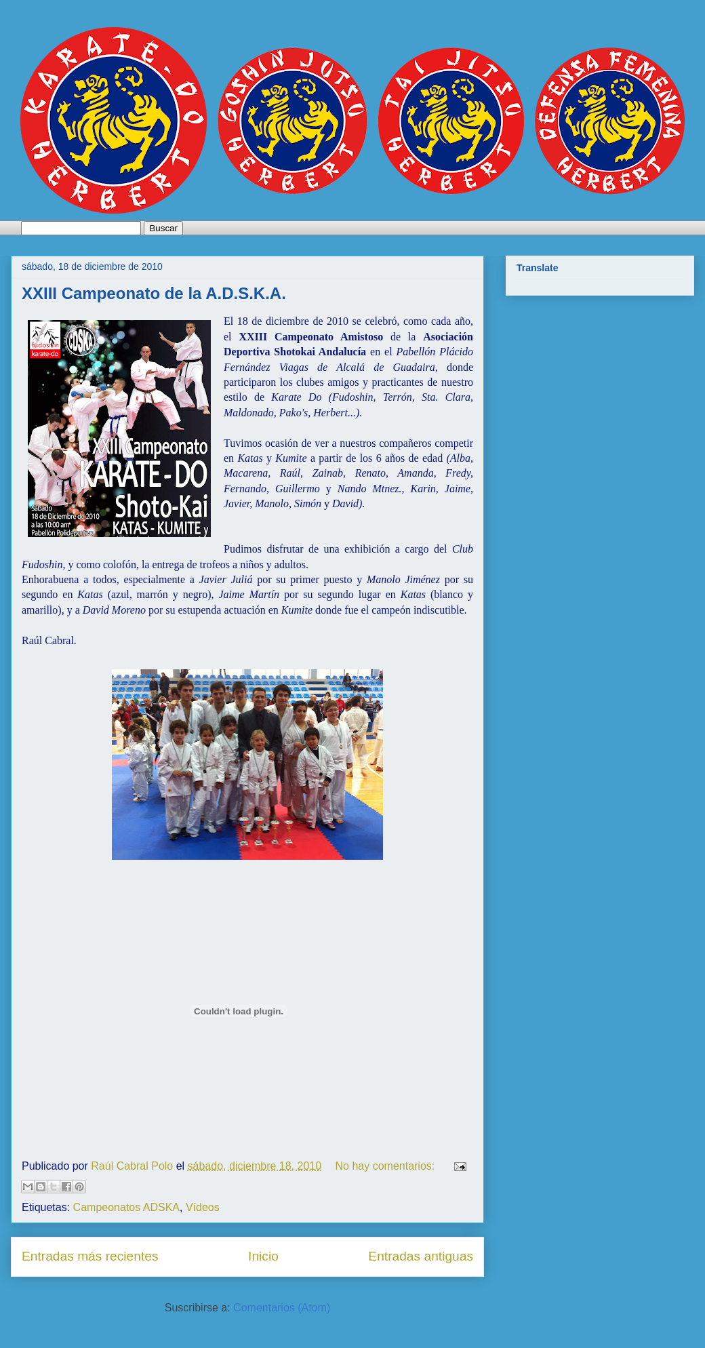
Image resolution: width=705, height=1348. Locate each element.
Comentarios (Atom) (281, 1307)
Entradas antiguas (420, 1256)
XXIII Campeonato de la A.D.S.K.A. (154, 293)
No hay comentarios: (387, 1166)
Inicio (263, 1256)
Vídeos (203, 1207)
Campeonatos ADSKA (126, 1207)
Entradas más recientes (90, 1256)
